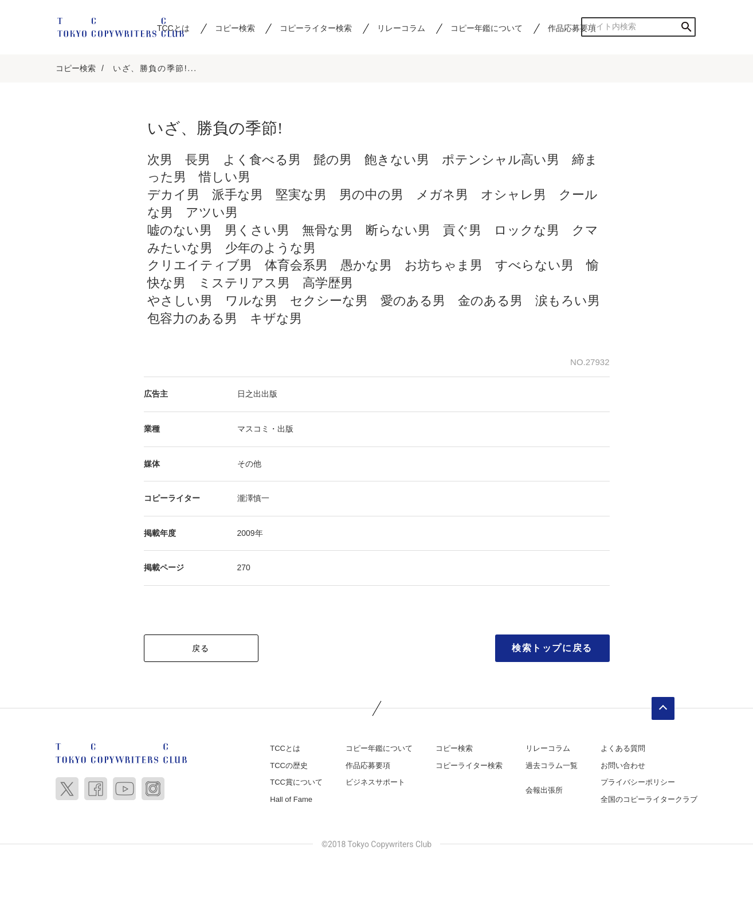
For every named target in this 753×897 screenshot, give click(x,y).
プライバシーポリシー (638, 783)
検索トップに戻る (552, 648)
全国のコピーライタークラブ (649, 800)
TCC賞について (296, 783)
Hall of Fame (291, 800)
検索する (686, 26)
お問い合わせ (623, 766)
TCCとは (285, 749)
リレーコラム (401, 28)
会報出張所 (544, 791)
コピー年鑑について (486, 28)
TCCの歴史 (289, 766)
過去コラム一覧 (551, 766)
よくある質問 (623, 749)
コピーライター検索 (316, 28)
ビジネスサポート (375, 783)
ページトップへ (663, 709)
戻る (201, 648)
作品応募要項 (572, 28)
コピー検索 (235, 28)
